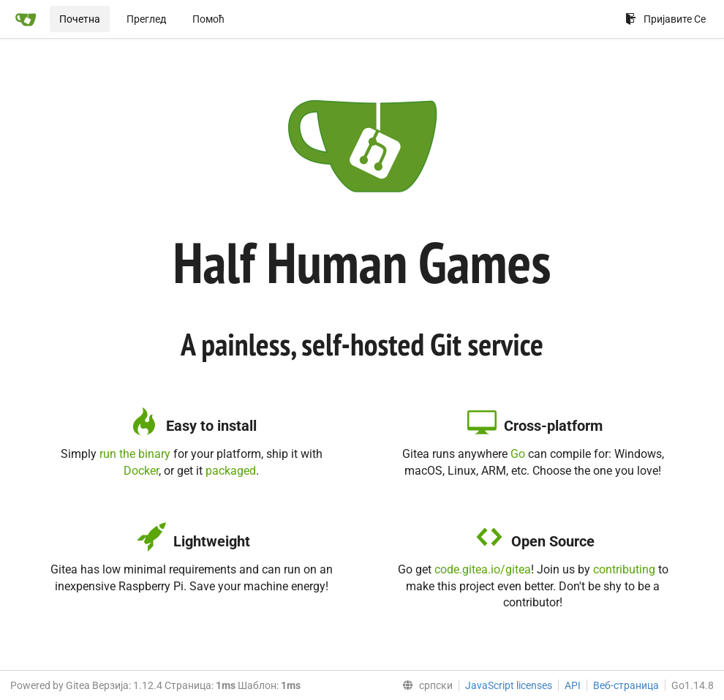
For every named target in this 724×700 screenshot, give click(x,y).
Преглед (146, 19)
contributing (624, 569)
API (573, 685)
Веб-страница (626, 685)
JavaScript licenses (508, 685)
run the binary (134, 454)
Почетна (79, 19)
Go (517, 454)
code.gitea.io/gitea (482, 569)
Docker (141, 471)
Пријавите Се (665, 19)
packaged (230, 471)
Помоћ (208, 19)
